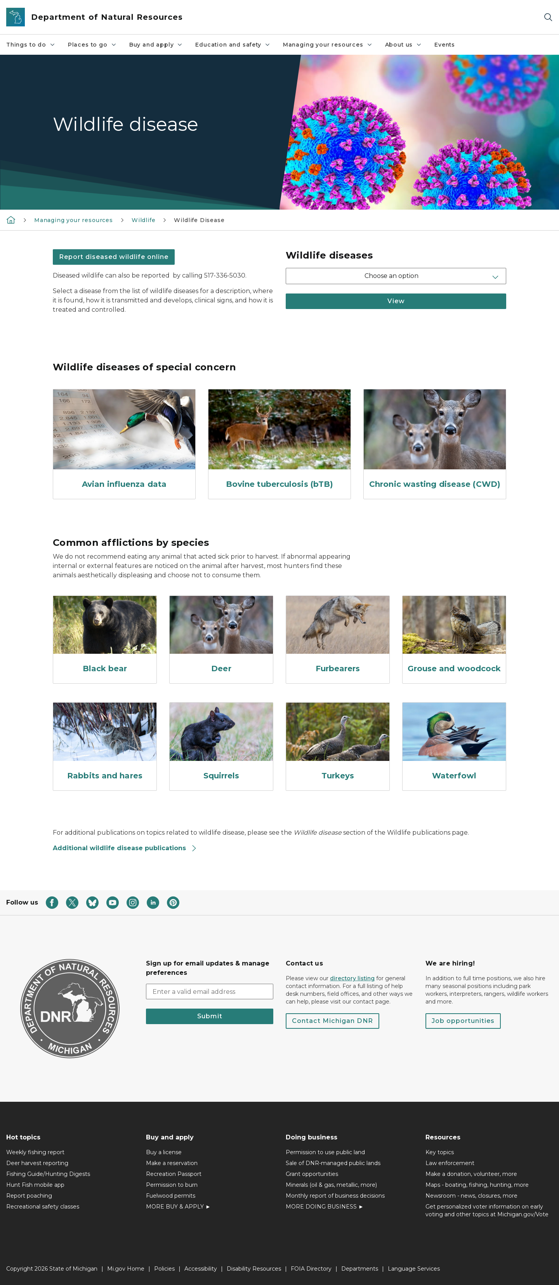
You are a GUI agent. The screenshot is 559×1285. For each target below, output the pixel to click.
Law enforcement (449, 1163)
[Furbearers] (337, 636)
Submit (209, 1016)
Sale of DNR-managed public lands (333, 1163)
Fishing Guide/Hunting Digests (48, 1173)
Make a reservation (172, 1163)
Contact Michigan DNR (332, 1021)
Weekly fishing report (35, 1152)
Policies (164, 1268)
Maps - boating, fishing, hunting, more (477, 1184)
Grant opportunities (312, 1173)
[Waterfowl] (454, 743)
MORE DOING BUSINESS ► (325, 1206)
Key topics (439, 1152)
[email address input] (209, 991)
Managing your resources (328, 44)
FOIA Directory (311, 1268)
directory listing (352, 978)
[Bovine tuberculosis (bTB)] (279, 441)
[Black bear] (104, 636)
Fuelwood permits (170, 1195)
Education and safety (232, 44)
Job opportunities (463, 1021)
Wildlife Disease (199, 220)
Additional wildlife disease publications (125, 848)
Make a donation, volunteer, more (471, 1173)
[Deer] (221, 636)
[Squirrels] (221, 743)
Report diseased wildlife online (113, 256)
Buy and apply (156, 44)
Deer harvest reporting (37, 1163)
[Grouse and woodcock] (454, 636)
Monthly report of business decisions (335, 1195)
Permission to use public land (325, 1152)
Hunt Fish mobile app (35, 1184)
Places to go (92, 44)
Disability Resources (254, 1268)
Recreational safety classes (42, 1206)
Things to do (31, 44)
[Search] (548, 17)
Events (444, 44)
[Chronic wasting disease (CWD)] (435, 441)
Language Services (414, 1268)
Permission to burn (172, 1184)
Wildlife (144, 220)
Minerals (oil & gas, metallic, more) (331, 1184)
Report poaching (29, 1195)
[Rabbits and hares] (104, 743)
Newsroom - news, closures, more (471, 1195)
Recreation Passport (173, 1173)
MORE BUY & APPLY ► (178, 1206)
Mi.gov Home (125, 1268)
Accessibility (200, 1268)
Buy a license (164, 1152)
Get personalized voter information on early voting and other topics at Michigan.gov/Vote (487, 1210)
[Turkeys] (337, 743)
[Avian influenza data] (124, 441)
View (396, 301)
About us (403, 44)
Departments (359, 1268)
